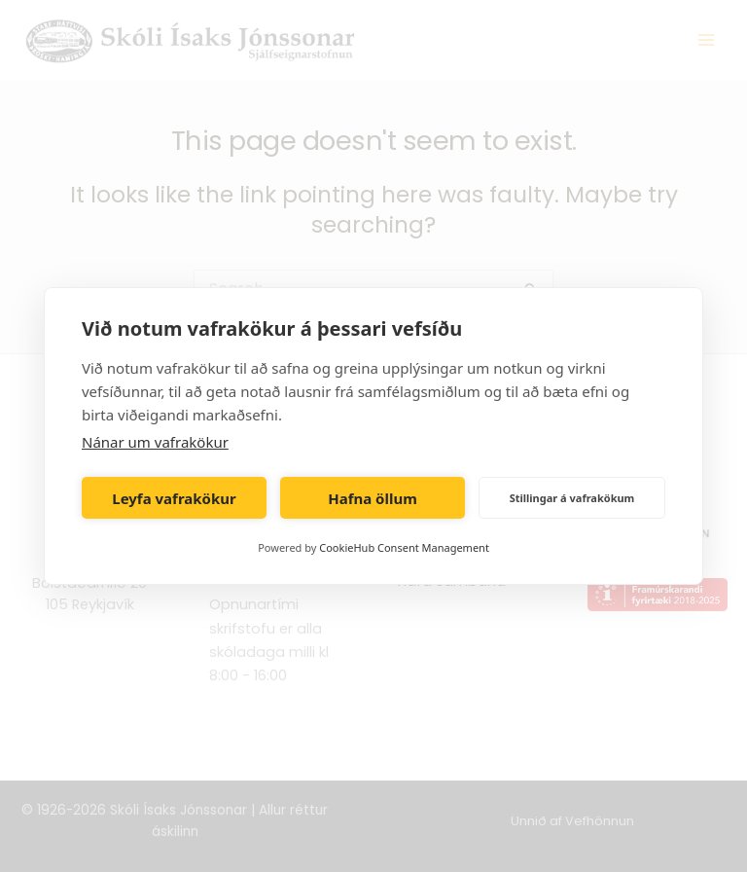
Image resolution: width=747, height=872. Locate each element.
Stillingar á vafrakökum (572, 497)
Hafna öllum (372, 498)
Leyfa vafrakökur (173, 498)
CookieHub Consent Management (404, 547)
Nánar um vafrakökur (155, 442)
